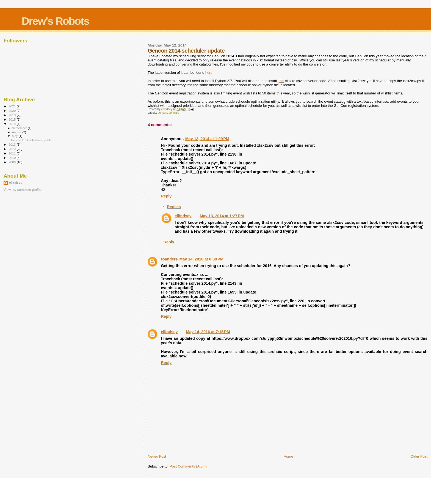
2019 (12, 115)
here (208, 72)
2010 (12, 157)
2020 (12, 110)
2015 (12, 119)
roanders (169, 259)
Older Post (419, 456)
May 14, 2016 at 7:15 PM (208, 332)
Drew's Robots (55, 21)
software (174, 112)
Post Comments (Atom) (188, 466)
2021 (12, 106)
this (281, 81)
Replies (174, 207)
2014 (12, 124)
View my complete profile (22, 190)
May (15, 136)
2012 (12, 149)
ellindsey (183, 216)
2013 (12, 144)
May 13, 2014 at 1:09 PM (207, 139)
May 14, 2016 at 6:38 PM (201, 259)
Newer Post (157, 456)
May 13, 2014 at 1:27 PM (222, 216)
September (20, 128)
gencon (162, 112)
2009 (12, 162)
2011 (12, 153)
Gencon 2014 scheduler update (31, 140)
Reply (166, 196)
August (17, 132)
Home (288, 456)
